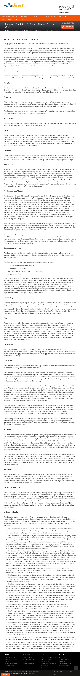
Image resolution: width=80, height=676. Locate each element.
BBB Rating (62, 657)
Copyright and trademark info (49, 657)
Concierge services (10, 657)
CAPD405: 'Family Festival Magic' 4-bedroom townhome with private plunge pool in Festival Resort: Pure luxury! (64, 8)
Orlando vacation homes (11, 663)
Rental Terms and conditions (48, 668)
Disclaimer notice (45, 661)
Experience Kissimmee (65, 663)
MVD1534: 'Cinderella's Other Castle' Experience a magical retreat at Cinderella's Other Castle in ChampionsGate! (64, 11)
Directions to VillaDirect (29, 659)
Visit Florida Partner (64, 666)
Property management (11, 659)
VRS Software (31, 673)
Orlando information (28, 663)
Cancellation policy (46, 659)
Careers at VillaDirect (28, 657)
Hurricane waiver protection (48, 663)
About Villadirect (9, 666)
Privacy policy (44, 666)
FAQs (24, 661)
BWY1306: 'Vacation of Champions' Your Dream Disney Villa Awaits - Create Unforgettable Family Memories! (64, 6)
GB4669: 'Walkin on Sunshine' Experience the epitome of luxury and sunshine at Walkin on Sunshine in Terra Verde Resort (64, 9)
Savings (7, 661)
